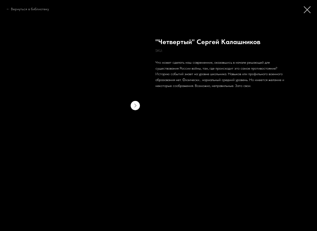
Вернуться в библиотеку (30, 9)
